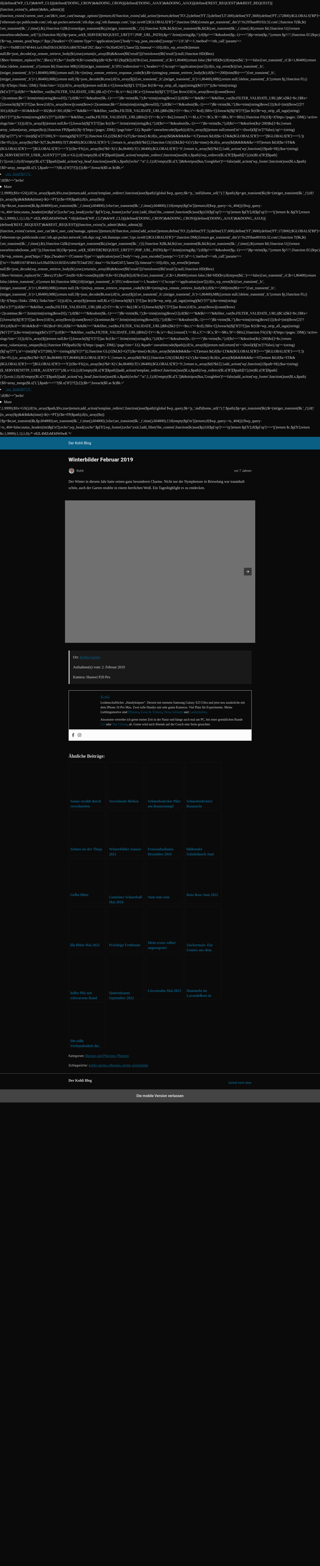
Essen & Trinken (151, 712)
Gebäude (177, 712)
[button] (248, 571)
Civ (103, 724)
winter (126, 1065)
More (8, 187)
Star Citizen (120, 724)
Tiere (167, 712)
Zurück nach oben (240, 1082)
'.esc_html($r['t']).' (18, 174)
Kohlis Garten (90, 657)
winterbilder (140, 1065)
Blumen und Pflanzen (100, 1056)
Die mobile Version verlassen (160, 1096)
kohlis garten (98, 1065)
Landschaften (197, 712)
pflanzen (114, 1065)
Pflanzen (133, 712)
